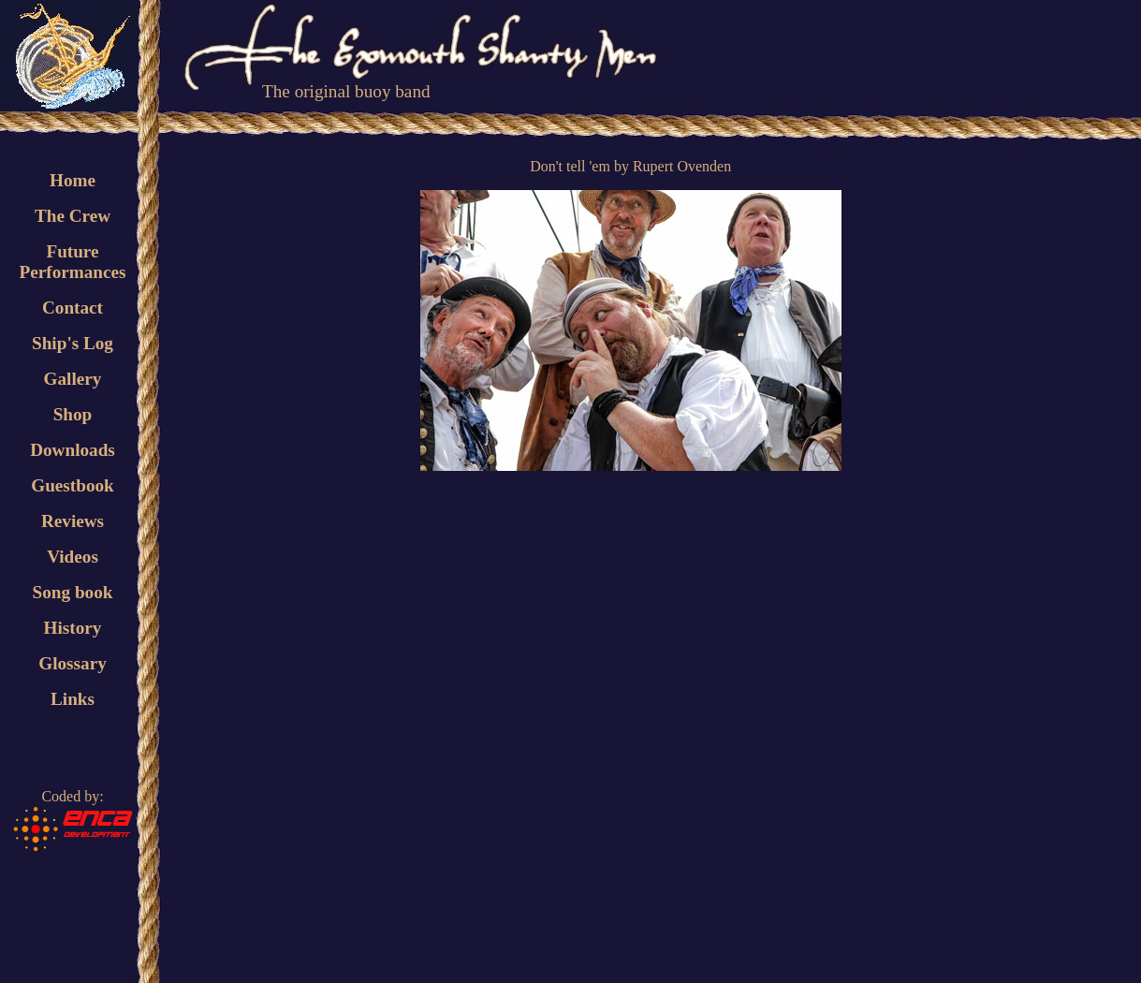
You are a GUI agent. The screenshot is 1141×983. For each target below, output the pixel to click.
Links (73, 699)
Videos (72, 556)
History (73, 628)
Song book (73, 592)
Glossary (72, 663)
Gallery (73, 379)
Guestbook (72, 485)
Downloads (72, 450)
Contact (72, 307)
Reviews (72, 521)
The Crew (72, 216)
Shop (73, 414)
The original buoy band (346, 91)
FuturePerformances (72, 262)
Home (72, 180)
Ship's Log (72, 343)
